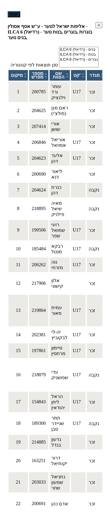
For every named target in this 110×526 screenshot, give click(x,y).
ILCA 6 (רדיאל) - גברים (78, 59)
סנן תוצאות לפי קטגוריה (34, 64)
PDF (14, 14)
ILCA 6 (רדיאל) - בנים (78, 49)
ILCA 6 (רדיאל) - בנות (78, 54)
